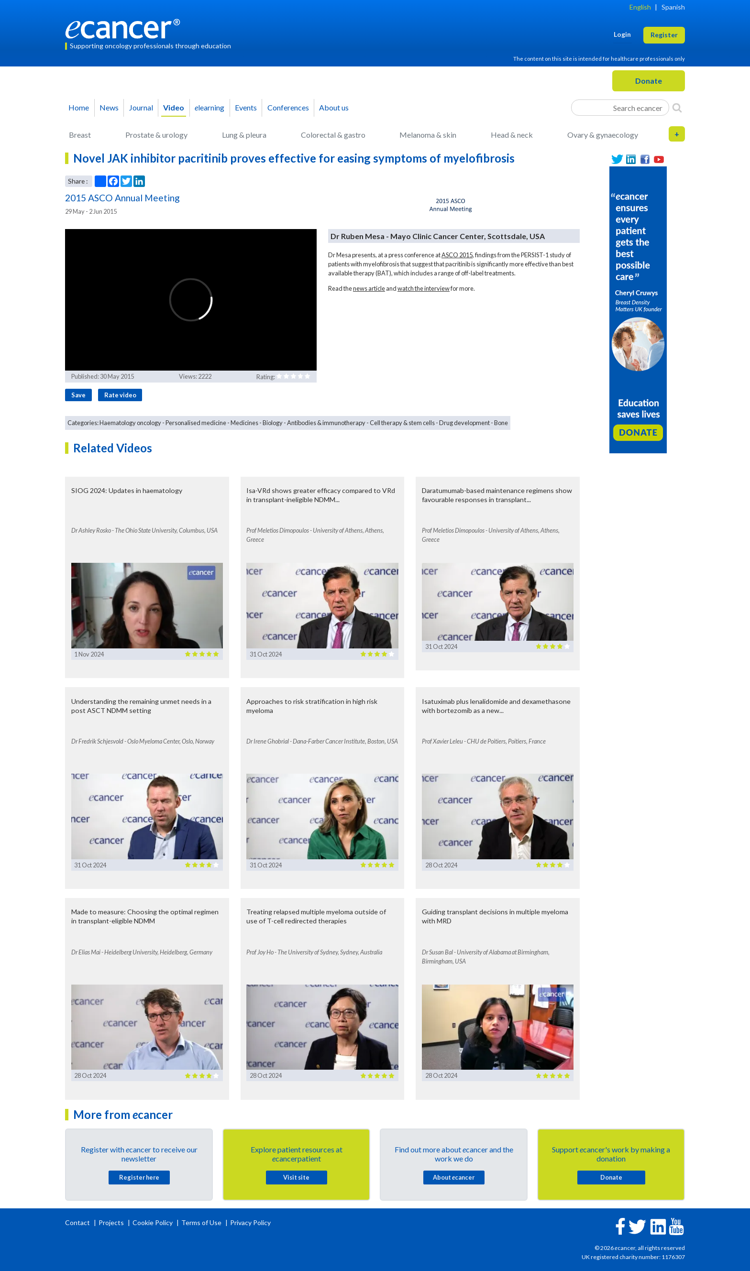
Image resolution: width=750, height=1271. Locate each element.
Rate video (120, 395)
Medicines (244, 423)
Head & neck (512, 134)
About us (334, 107)
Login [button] (622, 34)
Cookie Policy (152, 1222)
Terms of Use (201, 1222)
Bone (501, 423)
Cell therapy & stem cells (402, 423)
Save (78, 395)
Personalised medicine (195, 423)
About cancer (453, 1177)
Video (173, 107)
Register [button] (664, 35)
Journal (141, 107)
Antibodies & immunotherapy (326, 423)
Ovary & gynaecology (602, 134)
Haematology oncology (130, 423)
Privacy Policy (250, 1222)
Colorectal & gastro (333, 134)
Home (78, 107)
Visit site (296, 1177)
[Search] (677, 107)
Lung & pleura (244, 134)
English (640, 7)
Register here (139, 1177)
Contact (78, 1222)
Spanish (673, 7)
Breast (80, 134)
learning (209, 107)
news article (369, 288)
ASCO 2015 (457, 255)
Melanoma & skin (427, 134)
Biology (273, 423)
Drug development (464, 423)
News (109, 107)
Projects (112, 1222)
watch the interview (423, 288)
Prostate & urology (156, 134)
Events (246, 107)
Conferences (288, 107)
